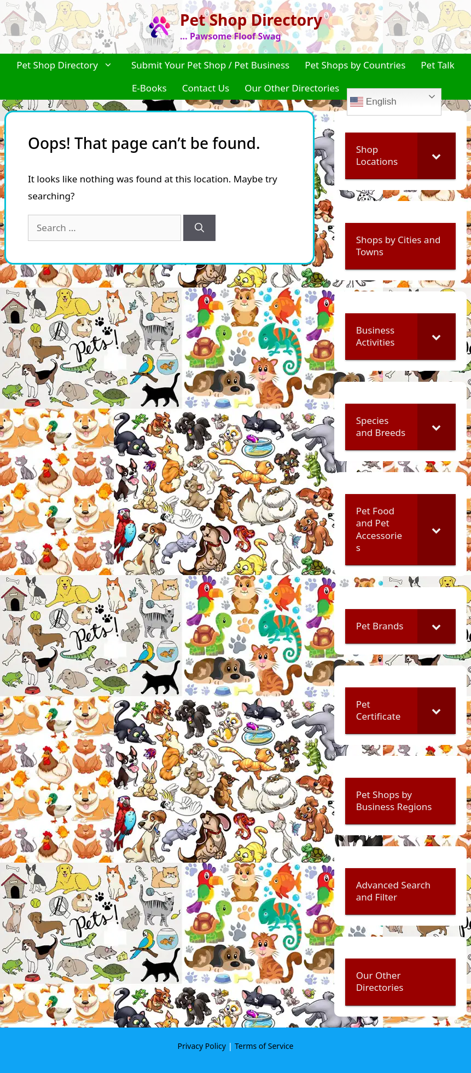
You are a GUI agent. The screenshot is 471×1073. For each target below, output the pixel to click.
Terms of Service (264, 1046)
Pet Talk (438, 65)
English (373, 101)
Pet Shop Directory (251, 19)
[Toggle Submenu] (436, 156)
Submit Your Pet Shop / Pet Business (210, 65)
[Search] (199, 228)
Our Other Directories (292, 88)
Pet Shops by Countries (355, 65)
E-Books (149, 88)
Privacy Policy (202, 1046)
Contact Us (206, 88)
